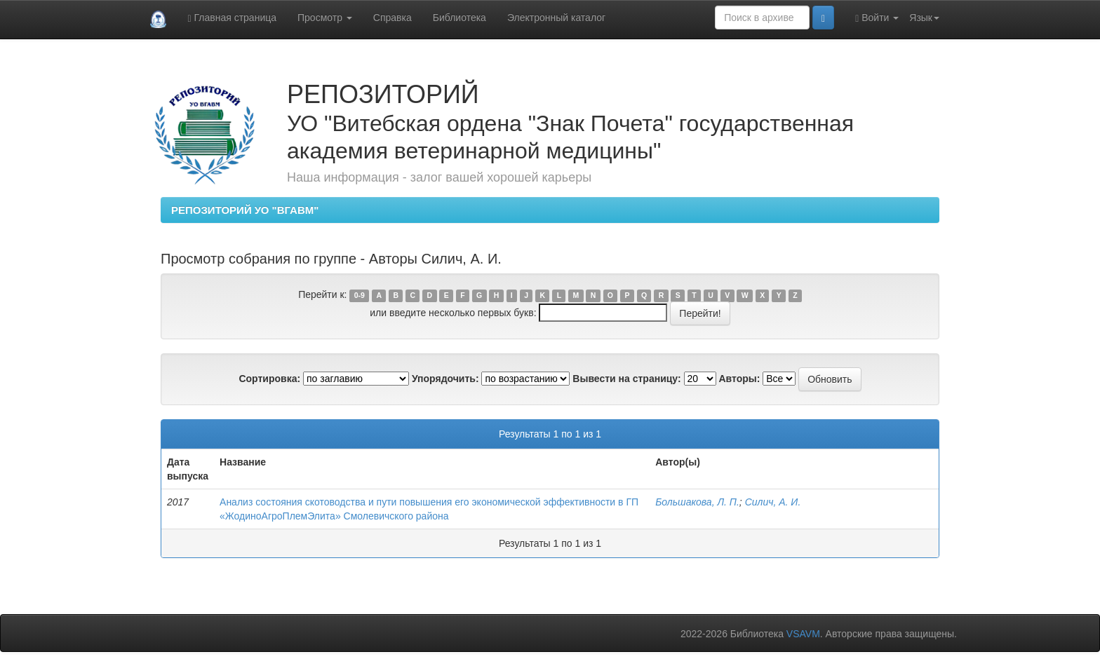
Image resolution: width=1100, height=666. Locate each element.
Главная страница (231, 18)
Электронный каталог (556, 17)
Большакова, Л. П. (697, 502)
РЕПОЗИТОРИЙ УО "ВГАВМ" (244, 210)
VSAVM (803, 633)
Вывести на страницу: (626, 378)
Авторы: (739, 378)
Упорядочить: (445, 378)
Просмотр (324, 17)
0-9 (359, 295)
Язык (924, 17)
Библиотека (459, 17)
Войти (877, 18)
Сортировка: (269, 378)
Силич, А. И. (773, 502)
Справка (392, 17)
